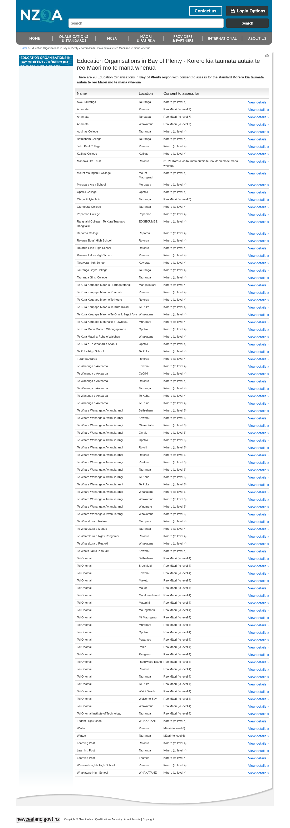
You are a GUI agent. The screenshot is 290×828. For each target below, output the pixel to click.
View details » (258, 102)
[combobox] (171, 26)
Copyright (148, 819)
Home (24, 48)
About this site (132, 819)
